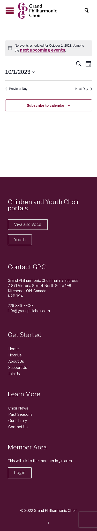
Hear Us (15, 355)
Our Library (17, 420)
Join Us (14, 373)
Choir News (18, 408)
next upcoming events (42, 50)
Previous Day (16, 89)
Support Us (17, 367)
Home (13, 349)
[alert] (48, 48)
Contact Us (18, 427)
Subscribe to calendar (45, 105)
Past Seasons (20, 414)
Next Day (83, 89)
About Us (16, 361)
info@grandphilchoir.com (29, 310)
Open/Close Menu (9, 10)
